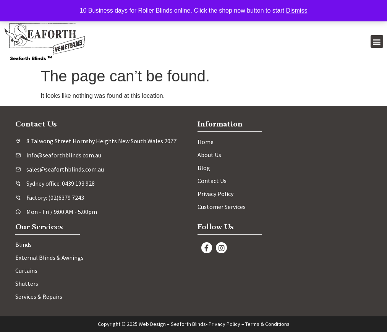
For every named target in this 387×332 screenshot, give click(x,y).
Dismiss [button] (296, 10)
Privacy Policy (224, 324)
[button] (377, 41)
